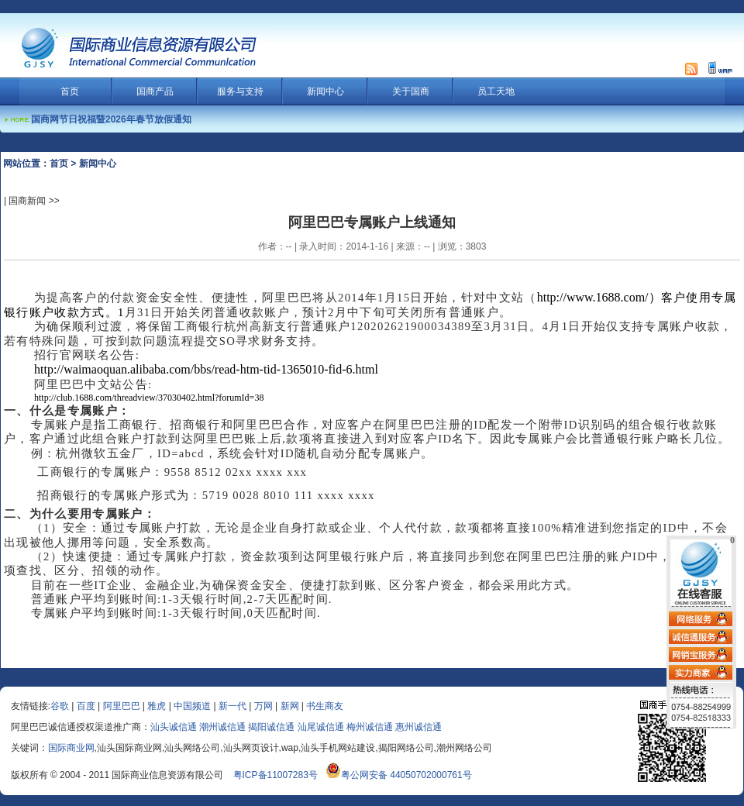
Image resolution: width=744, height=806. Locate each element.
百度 (86, 706)
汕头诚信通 (173, 727)
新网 (290, 706)
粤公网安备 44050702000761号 (399, 775)
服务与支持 (240, 91)
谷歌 (59, 706)
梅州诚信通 (369, 727)
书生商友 (324, 706)
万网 (263, 706)
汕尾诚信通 (321, 727)
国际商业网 (71, 747)
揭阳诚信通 (271, 727)
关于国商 (410, 91)
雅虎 (156, 706)
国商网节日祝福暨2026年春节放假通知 (111, 119)
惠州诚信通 (418, 727)
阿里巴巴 (121, 706)
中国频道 (192, 706)
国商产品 (155, 91)
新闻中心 (325, 91)
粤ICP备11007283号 (275, 775)
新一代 (232, 706)
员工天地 (496, 91)
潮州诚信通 (222, 727)
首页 (69, 91)
